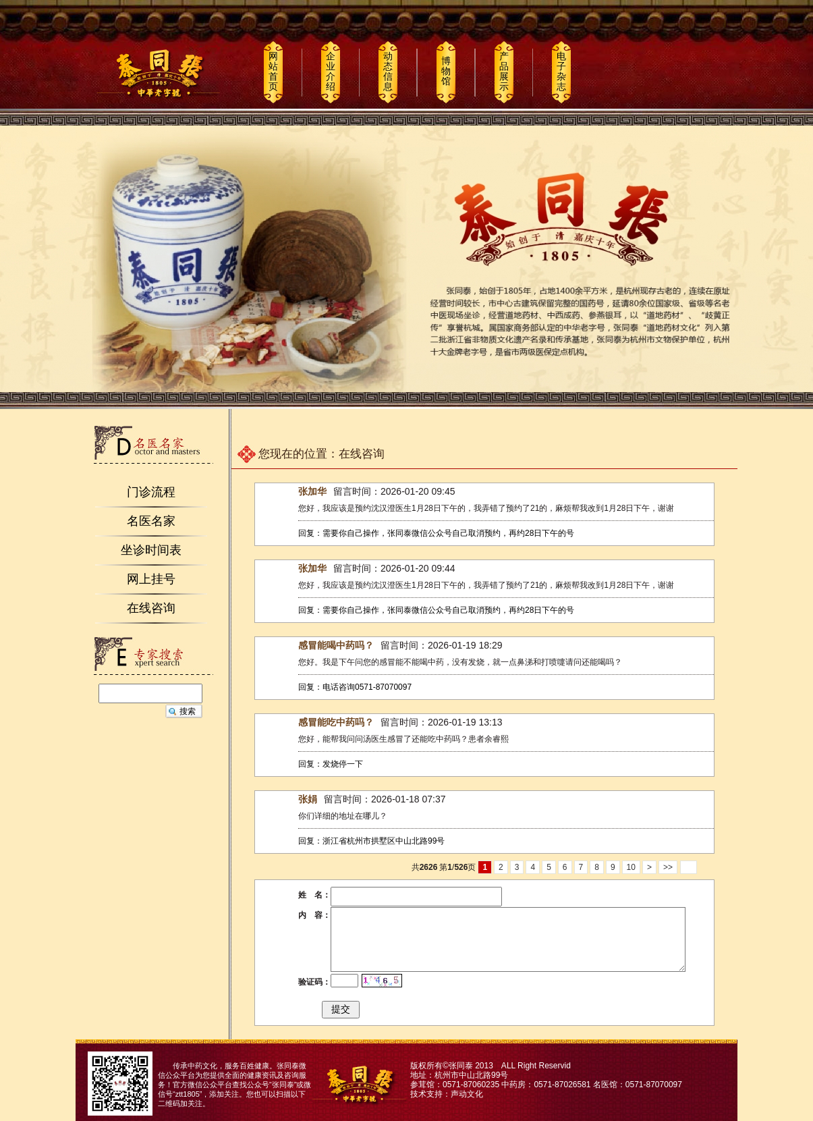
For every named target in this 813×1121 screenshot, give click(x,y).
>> (668, 867)
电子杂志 (561, 71)
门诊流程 (151, 492)
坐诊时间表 (151, 550)
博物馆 (446, 70)
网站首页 (273, 71)
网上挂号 (151, 579)
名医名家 (151, 521)
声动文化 (467, 1094)
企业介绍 (330, 71)
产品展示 (504, 71)
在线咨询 (151, 608)
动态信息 (388, 71)
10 (631, 867)
